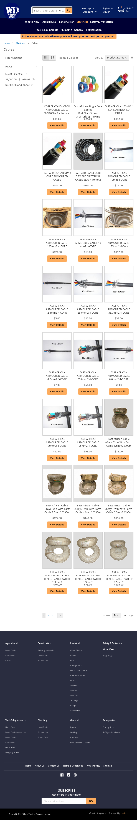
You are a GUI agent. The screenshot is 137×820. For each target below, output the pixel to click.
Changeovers (76, 665)
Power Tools (10, 650)
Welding (73, 732)
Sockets (73, 685)
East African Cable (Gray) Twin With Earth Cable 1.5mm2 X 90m (118, 442)
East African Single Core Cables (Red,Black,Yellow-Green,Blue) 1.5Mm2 (88, 111)
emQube (124, 813)
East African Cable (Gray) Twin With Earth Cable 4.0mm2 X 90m (88, 509)
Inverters (74, 737)
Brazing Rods (108, 727)
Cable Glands (76, 650)
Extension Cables (77, 675)
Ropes (73, 727)
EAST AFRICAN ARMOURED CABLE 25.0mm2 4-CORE (88, 309)
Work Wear (107, 655)
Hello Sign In (88, 8)
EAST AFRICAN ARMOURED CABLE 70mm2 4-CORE (57, 442)
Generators (10, 747)
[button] (98, 10)
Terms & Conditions (73, 765)
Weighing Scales (12, 752)
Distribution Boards (78, 670)
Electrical (21, 43)
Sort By (99, 57)
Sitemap (107, 765)
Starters (73, 690)
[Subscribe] (91, 801)
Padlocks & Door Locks (80, 742)
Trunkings (74, 700)
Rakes (8, 660)
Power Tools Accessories (15, 732)
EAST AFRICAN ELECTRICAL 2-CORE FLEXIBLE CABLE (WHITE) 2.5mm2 (57, 577)
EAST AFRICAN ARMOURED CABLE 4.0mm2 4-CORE (57, 376)
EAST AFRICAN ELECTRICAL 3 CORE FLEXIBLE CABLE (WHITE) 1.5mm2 (119, 577)
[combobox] (52, 10)
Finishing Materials (46, 650)
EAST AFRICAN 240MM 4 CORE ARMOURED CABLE (57, 176)
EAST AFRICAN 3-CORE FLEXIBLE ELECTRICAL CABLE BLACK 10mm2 (88, 176)
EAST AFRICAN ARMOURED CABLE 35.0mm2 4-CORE (119, 309)
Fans (72, 660)
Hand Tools (42, 655)
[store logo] (14, 11)
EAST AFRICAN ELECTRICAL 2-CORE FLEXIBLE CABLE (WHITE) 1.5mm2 (88, 577)
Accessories (10, 655)
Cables (73, 655)
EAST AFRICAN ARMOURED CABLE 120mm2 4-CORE (57, 243)
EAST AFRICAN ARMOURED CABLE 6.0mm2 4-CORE (119, 376)
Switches (74, 695)
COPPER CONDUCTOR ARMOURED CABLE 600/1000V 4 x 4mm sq (57, 110)
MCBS (72, 680)
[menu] (68, 26)
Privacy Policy (93, 765)
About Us (39, 765)
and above (20, 85)
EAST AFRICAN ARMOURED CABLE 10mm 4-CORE (119, 176)
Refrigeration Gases (111, 732)
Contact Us (53, 765)
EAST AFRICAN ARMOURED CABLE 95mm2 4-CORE (88, 442)
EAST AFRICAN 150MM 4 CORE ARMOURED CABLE (119, 110)
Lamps (73, 705)
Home (7, 43)
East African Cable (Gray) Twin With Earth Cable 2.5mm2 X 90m (57, 509)
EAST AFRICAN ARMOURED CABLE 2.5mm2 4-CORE (57, 309)
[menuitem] (32, 22)
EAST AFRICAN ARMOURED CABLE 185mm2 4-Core (119, 243)
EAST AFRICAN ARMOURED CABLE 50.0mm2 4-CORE (88, 376)
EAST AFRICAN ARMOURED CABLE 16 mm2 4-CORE (88, 243)
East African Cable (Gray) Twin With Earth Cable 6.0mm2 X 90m (118, 509)
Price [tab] (8, 66)
